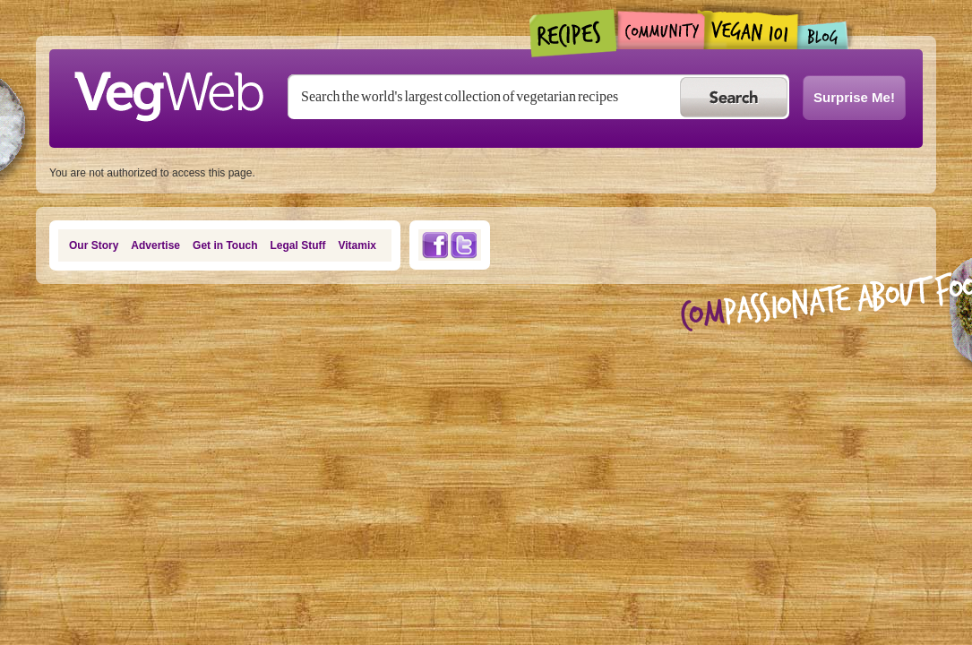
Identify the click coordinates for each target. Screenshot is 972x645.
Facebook (434, 245)
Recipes (573, 33)
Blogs (823, 35)
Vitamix (357, 245)
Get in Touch (225, 245)
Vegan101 (751, 29)
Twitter (464, 245)
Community (660, 30)
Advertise (155, 245)
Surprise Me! (854, 97)
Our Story (93, 245)
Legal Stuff (298, 245)
